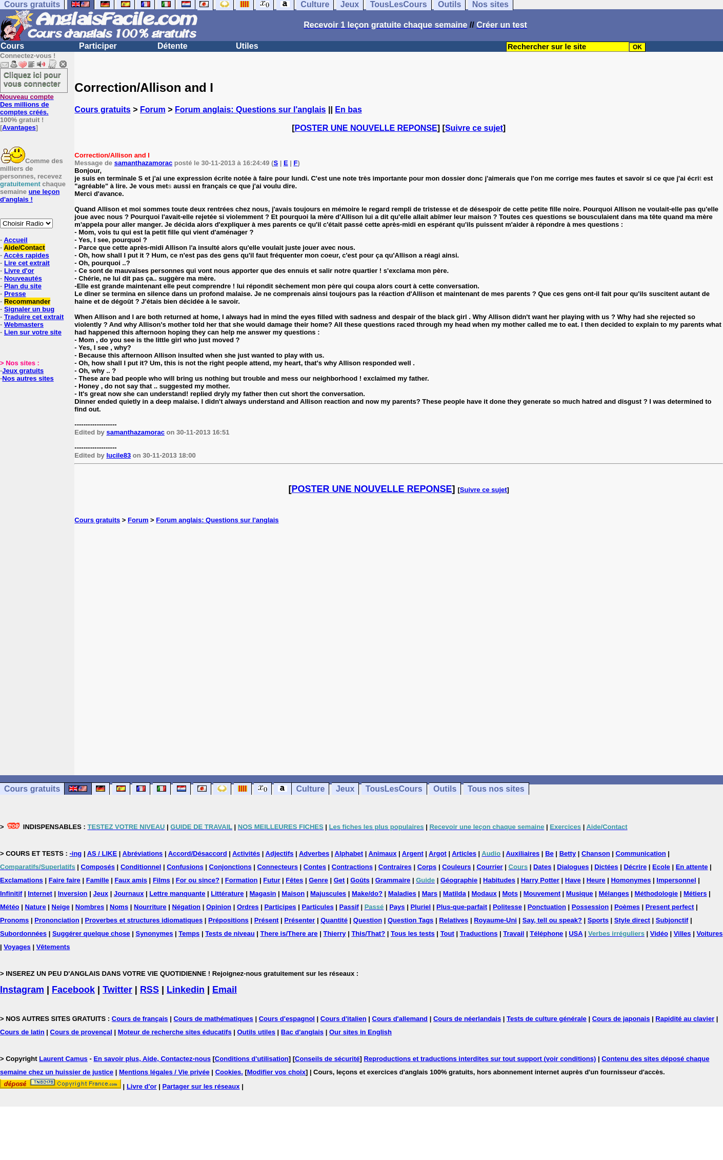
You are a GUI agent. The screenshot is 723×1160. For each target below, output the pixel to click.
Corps (427, 867)
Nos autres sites (27, 378)
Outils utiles (256, 1032)
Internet (40, 893)
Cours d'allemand (400, 1019)
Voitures (709, 933)
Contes (315, 867)
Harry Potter (540, 880)
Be (549, 853)
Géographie (458, 880)
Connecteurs (277, 867)
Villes (682, 933)
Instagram (22, 990)
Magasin (262, 893)
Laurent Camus (63, 1059)
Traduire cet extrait (34, 317)
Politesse (507, 907)
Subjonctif (672, 920)
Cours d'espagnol (287, 1019)
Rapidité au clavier (684, 1019)
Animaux (383, 853)
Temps (188, 933)
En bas (348, 109)
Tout (447, 933)
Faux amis (130, 880)
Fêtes (294, 880)
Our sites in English (360, 1032)
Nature (35, 907)
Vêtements (53, 947)
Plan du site (23, 286)
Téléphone (546, 933)
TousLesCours (394, 788)
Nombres (89, 907)
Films (161, 880)
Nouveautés (23, 278)
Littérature (227, 893)
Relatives (453, 920)
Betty (567, 853)
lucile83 (118, 455)
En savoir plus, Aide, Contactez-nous (152, 1059)
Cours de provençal (81, 1032)
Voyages (17, 947)
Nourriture (150, 907)
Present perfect (670, 907)
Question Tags (410, 920)
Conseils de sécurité (327, 1059)
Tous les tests (413, 933)
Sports (598, 920)
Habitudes (499, 880)
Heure (596, 880)
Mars (429, 893)
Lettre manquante (177, 893)
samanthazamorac (143, 163)
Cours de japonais (621, 1019)
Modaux (484, 893)
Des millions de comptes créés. (27, 104)
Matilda (454, 893)
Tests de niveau (230, 933)
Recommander (27, 301)
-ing (75, 853)
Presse (15, 294)
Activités (246, 853)
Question (367, 920)
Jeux (345, 788)
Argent (413, 853)
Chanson (595, 853)
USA (576, 933)
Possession (590, 907)
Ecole (661, 867)
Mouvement (542, 893)
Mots (510, 893)
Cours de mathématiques (213, 1019)
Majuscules (328, 893)
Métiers (695, 893)
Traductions (479, 933)
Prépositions (228, 920)
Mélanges (613, 893)
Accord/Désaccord (197, 853)
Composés (98, 867)
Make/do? (367, 893)
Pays (397, 907)
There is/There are (289, 933)
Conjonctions (230, 867)
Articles (464, 853)
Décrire (635, 867)
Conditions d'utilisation (252, 1059)
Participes (280, 907)
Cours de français (140, 1019)
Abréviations (143, 853)
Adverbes (314, 853)
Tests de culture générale (547, 1019)
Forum (153, 109)
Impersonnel (676, 880)
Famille (97, 880)
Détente (172, 46)
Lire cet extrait (27, 263)
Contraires (395, 867)
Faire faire (65, 880)
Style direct (632, 920)
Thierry (334, 933)
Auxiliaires (522, 853)
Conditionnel (140, 867)
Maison (293, 893)
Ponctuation (547, 907)
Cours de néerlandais (467, 1019)
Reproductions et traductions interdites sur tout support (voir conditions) (480, 1059)
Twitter (117, 990)
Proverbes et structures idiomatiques (144, 920)
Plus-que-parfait (461, 907)
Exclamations (21, 880)
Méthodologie (656, 893)
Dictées (606, 867)
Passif (349, 907)
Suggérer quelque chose (91, 933)
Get (339, 880)
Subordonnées (23, 933)
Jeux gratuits (23, 371)
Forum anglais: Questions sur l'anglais (250, 109)
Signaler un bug (29, 309)
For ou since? (197, 880)
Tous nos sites (496, 788)
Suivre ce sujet (474, 128)
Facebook (73, 990)
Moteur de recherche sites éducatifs (175, 1032)
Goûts (360, 880)
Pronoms (14, 920)
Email (224, 990)
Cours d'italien (343, 1019)
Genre (318, 880)
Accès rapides (26, 255)
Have (573, 880)
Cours (12, 46)
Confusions (185, 867)
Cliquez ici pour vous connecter (32, 79)
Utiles (247, 46)
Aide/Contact (24, 247)
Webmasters (24, 324)
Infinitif (11, 893)
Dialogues (573, 867)
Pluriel (420, 907)
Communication (641, 853)
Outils (444, 788)
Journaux (129, 893)
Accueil (15, 240)
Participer (98, 46)
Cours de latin (22, 1032)
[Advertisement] (399, 649)
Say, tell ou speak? (552, 920)
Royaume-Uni (495, 920)
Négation (186, 907)
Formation (241, 880)
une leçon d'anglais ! (29, 195)
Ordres (248, 907)
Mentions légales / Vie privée (164, 1072)
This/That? (368, 933)
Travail (513, 933)
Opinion (218, 907)
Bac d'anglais (302, 1032)
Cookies (228, 1072)
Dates (542, 867)
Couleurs (456, 867)
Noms (119, 907)
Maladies (402, 893)
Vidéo (659, 933)
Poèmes (627, 907)
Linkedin (186, 990)
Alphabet (349, 853)
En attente (692, 867)
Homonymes (631, 880)
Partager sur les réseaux (200, 1086)
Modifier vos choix (276, 1072)
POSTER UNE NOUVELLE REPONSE (366, 128)
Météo (9, 907)
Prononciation (56, 920)
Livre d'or (19, 270)
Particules (317, 907)
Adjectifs (280, 853)
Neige (61, 907)
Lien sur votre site (33, 332)
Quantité (334, 920)
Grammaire (393, 880)
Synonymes (154, 933)
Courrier (489, 867)
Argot (438, 853)
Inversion (73, 893)
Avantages (18, 127)
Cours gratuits (102, 109)
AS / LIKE (102, 853)
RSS (149, 990)
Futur (271, 880)
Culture (310, 788)
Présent (266, 920)
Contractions (352, 867)
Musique (579, 893)
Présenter (299, 920)
